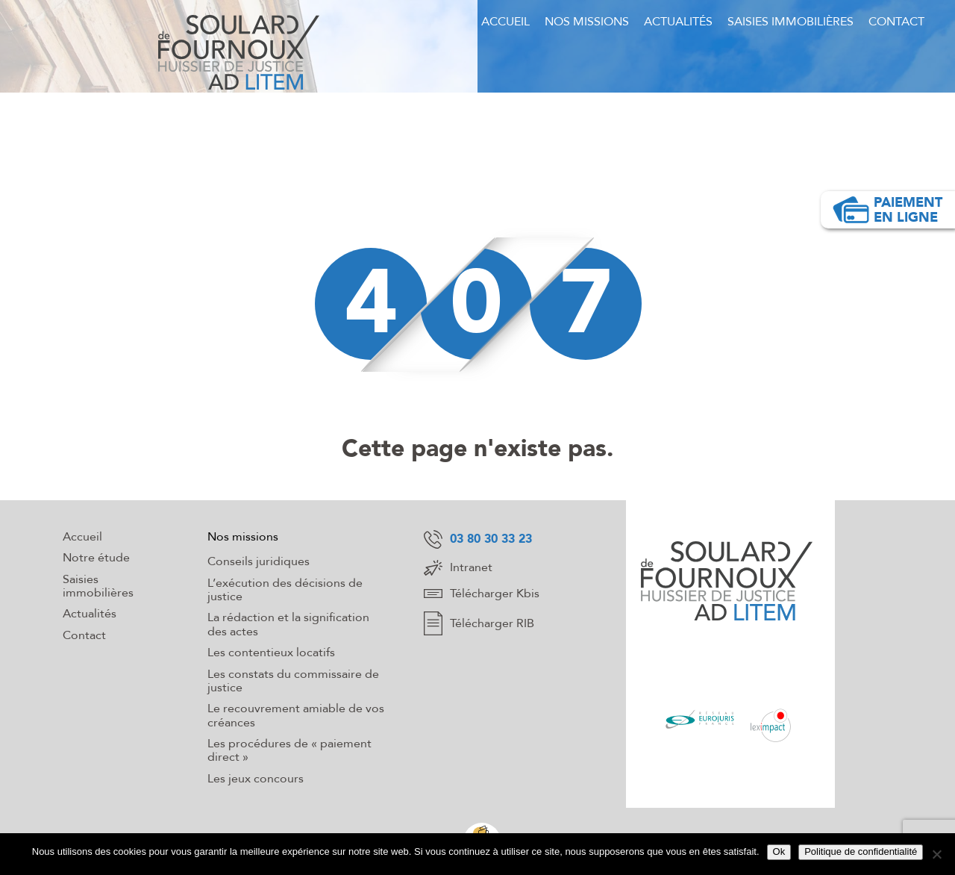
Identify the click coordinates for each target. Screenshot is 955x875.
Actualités (678, 21)
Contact (896, 21)
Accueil (505, 21)
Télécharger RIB (479, 623)
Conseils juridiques (258, 561)
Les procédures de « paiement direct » (289, 750)
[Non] (936, 854)
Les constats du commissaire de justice (293, 681)
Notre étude (96, 557)
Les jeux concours (255, 778)
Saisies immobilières (790, 21)
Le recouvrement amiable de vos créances (295, 715)
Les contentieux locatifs (271, 652)
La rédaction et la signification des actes (288, 624)
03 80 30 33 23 (478, 539)
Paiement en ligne (887, 209)
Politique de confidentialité (860, 851)
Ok (779, 851)
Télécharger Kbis (481, 593)
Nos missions (587, 21)
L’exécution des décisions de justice (285, 590)
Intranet (458, 568)
